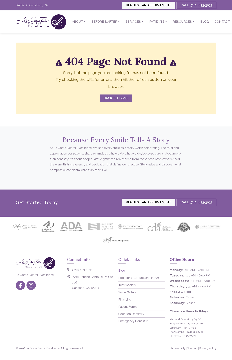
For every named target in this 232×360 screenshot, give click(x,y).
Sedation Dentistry (131, 314)
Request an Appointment (148, 5)
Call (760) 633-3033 (196, 5)
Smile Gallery (127, 292)
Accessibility (177, 348)
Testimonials (127, 285)
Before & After (104, 21)
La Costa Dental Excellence (42, 348)
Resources (182, 21)
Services (133, 21)
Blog (204, 21)
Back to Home (116, 98)
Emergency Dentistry (133, 321)
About (77, 21)
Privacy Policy (207, 348)
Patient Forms (127, 306)
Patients (156, 21)
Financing (124, 299)
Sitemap (192, 348)
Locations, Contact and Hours (139, 278)
